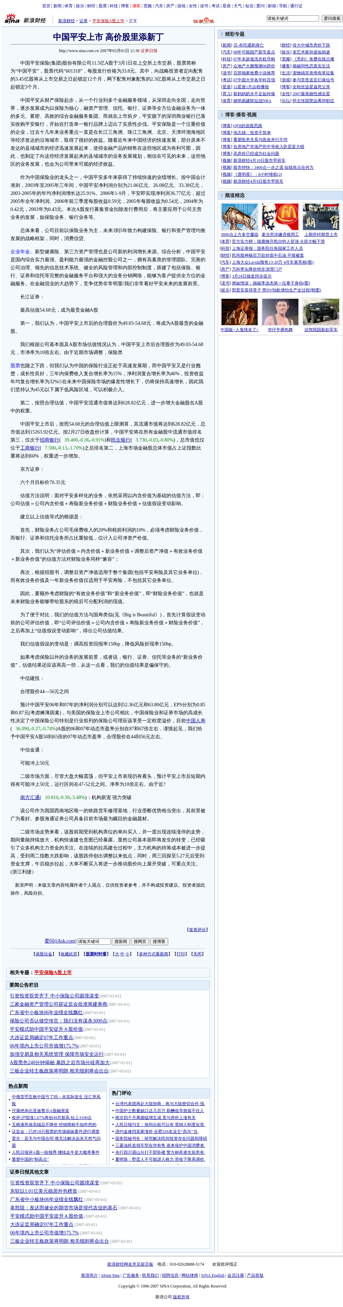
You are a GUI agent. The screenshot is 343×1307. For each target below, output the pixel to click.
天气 (238, 5)
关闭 (197, 954)
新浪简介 (89, 1275)
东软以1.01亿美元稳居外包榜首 (43, 1191)
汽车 (159, 5)
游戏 (181, 5)
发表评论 (197, 929)
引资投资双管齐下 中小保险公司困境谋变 (54, 995)
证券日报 (149, 50)
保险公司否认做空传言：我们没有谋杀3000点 (58, 1021)
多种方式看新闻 (153, 954)
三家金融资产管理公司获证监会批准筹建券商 (58, 1004)
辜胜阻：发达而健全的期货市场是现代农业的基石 (63, 1207)
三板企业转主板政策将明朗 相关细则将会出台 (59, 1071)
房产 (170, 5)
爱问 (260, 5)
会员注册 (235, 1275)
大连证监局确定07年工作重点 (41, 1037)
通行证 (296, 5)
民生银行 (121, 440)
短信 (249, 5)
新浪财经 (66, 20)
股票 (103, 5)
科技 (114, 5)
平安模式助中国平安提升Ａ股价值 (46, 1029)
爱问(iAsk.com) (60, 941)
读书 (204, 5)
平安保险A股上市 (108, 20)
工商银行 (30, 448)
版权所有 (181, 1296)
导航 (283, 5)
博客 (125, 5)
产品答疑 (255, 1275)
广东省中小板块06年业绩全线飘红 (46, 1012)
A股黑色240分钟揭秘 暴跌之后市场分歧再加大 (60, 1062)
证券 (83, 20)
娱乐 (80, 5)
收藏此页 (69, 954)
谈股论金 (44, 954)
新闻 (57, 5)
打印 (181, 954)
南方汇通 (30, 797)
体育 (68, 5)
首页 (46, 5)
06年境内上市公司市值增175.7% (44, 1046)
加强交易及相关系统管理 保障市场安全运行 (57, 1054)
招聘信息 (170, 1275)
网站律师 (189, 1275)
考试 (215, 5)
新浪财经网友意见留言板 (130, 1264)
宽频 (147, 5)
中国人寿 (195, 720)
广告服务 (131, 1275)
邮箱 (272, 5)
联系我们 (150, 1275)
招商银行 (49, 440)
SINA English (212, 1275)
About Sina (110, 1275)
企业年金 (20, 251)
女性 (193, 5)
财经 (91, 5)
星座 (227, 5)
